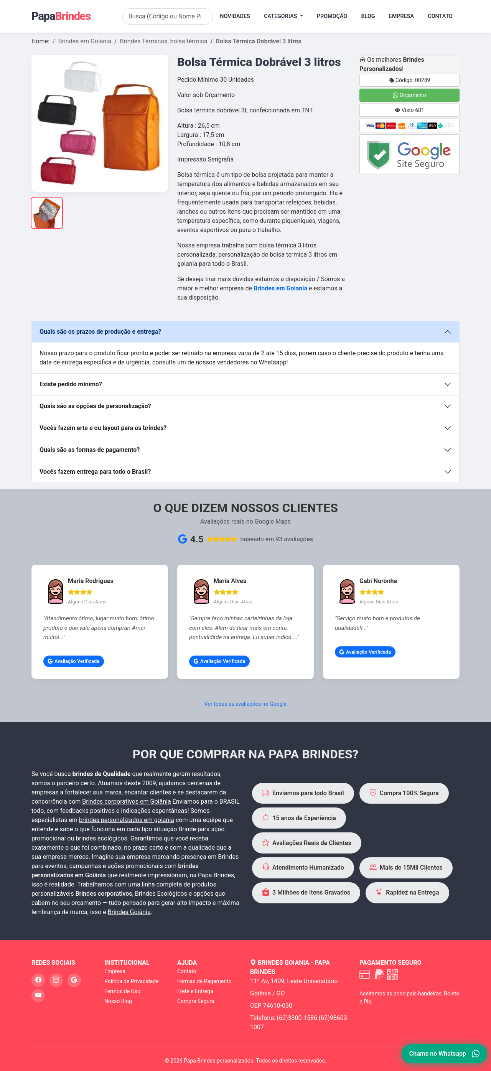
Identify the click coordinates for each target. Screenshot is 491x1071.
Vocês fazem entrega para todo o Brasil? (95, 471)
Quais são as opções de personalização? (95, 406)
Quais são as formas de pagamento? (90, 449)
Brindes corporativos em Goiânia (126, 801)
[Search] (167, 16)
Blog (368, 16)
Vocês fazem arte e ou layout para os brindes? (103, 428)
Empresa (401, 16)
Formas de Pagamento (204, 981)
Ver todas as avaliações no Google (245, 704)
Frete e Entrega (195, 991)
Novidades (235, 16)
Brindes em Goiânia (84, 41)
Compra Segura (195, 1001)
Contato (440, 16)
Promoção (332, 16)
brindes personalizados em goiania (126, 820)
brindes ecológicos (101, 838)
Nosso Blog (118, 1001)
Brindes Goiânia (129, 912)
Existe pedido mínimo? (71, 384)
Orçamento (409, 95)
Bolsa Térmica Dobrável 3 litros (259, 41)
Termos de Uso (122, 991)
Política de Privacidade (131, 981)
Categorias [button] (281, 16)
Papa (61, 16)
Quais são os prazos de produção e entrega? (100, 331)
